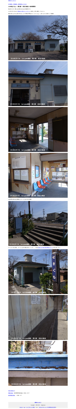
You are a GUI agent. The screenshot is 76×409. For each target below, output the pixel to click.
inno (24, 407)
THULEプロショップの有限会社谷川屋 (47, 407)
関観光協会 (10, 393)
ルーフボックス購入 (30, 407)
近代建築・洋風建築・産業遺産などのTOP (17, 4)
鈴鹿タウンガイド (12, 0)
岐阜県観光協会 (11, 395)
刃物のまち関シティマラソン (24, 11)
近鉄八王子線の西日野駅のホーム (45, 247)
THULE (21, 407)
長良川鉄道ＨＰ (11, 390)
